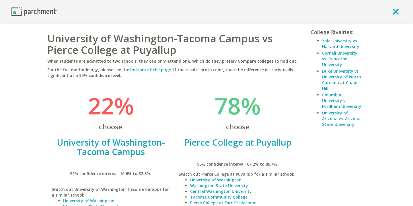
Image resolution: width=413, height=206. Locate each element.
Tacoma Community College (219, 197)
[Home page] (34, 11)
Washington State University (219, 185)
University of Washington (88, 200)
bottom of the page (150, 69)
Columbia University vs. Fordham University (341, 100)
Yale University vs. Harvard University (340, 43)
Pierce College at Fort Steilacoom (223, 202)
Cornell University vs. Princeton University (339, 58)
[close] (396, 11)
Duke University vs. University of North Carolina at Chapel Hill (341, 79)
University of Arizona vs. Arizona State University (341, 118)
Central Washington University (221, 191)
